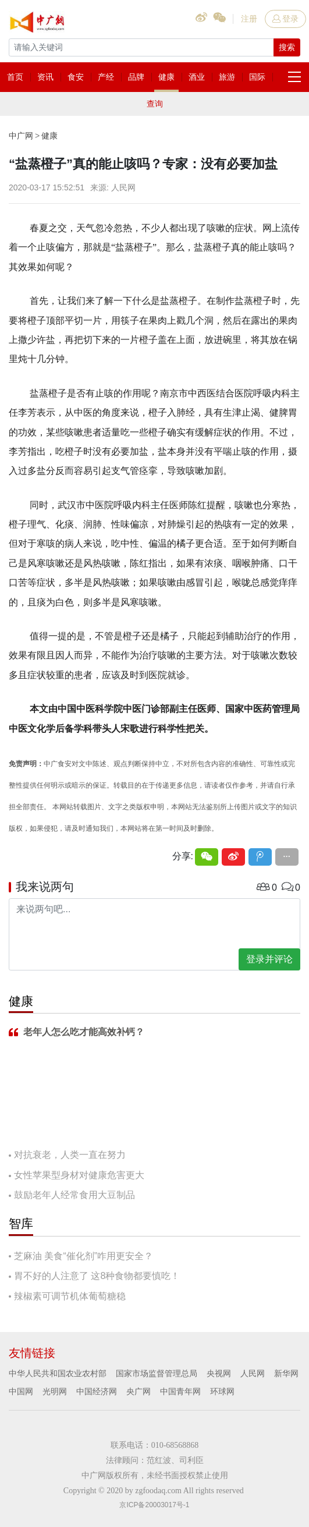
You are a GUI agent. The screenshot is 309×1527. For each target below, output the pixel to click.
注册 (249, 18)
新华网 (286, 1373)
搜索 (287, 47)
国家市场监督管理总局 (156, 1373)
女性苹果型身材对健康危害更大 (79, 1175)
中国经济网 (96, 1391)
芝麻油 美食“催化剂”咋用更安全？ (83, 1256)
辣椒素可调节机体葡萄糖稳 (70, 1296)
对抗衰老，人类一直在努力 (70, 1155)
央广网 (138, 1391)
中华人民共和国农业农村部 (57, 1373)
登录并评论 (269, 959)
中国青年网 (180, 1391)
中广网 (21, 135)
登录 (285, 18)
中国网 (21, 1391)
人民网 (252, 1373)
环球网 (222, 1391)
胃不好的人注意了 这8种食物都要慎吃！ (97, 1276)
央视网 (219, 1373)
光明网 (54, 1391)
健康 (49, 135)
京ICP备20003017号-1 (154, 1505)
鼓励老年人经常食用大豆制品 (74, 1195)
